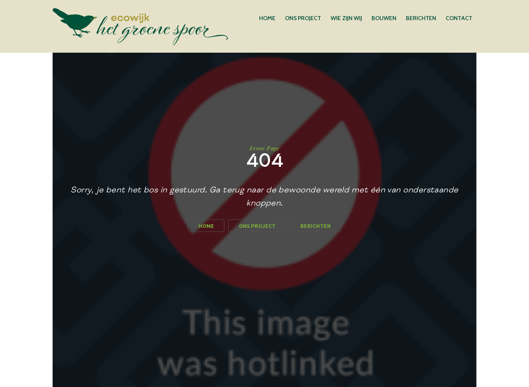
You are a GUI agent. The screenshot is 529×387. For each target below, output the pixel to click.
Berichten (421, 18)
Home (267, 18)
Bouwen (384, 18)
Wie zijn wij (346, 18)
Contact (459, 18)
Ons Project (303, 18)
